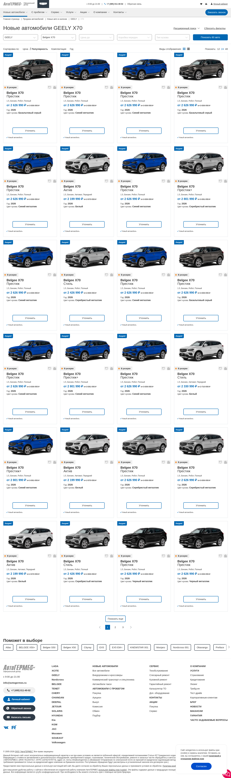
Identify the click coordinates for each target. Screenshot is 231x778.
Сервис (55, 12)
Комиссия (98, 706)
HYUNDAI (57, 715)
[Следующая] (130, 627)
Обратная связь (134, 4)
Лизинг (193, 684)
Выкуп (96, 702)
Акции (83, 12)
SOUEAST (57, 738)
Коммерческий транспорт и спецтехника (113, 679)
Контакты (118, 12)
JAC (54, 729)
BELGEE (57, 684)
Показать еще (115, 618)
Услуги (70, 12)
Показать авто (210, 37)
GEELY (56, 675)
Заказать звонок (217, 12)
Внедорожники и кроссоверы (108, 675)
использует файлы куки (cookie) (112, 770)
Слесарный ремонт (160, 675)
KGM (54, 724)
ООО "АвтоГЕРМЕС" (24, 751)
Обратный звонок (21, 708)
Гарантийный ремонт (160, 684)
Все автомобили (101, 670)
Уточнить (30, 130)
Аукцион (97, 697)
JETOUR (56, 706)
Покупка (97, 693)
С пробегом (38, 12)
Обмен (96, 711)
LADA (55, 666)
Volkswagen (58, 742)
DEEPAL (56, 702)
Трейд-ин (195, 688)
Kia (53, 720)
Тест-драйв (196, 693)
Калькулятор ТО (158, 688)
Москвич (57, 733)
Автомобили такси (102, 684)
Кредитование (197, 679)
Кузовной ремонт (158, 679)
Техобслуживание (159, 670)
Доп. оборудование (160, 693)
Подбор (96, 715)
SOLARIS (57, 711)
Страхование (197, 675)
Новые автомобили (14, 12)
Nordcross (58, 679)
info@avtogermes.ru (15, 682)
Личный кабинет (21, 699)
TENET (56, 688)
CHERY (56, 693)
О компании (100, 12)
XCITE (55, 670)
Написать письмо (21, 717)
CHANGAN (58, 697)
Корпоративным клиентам (203, 697)
